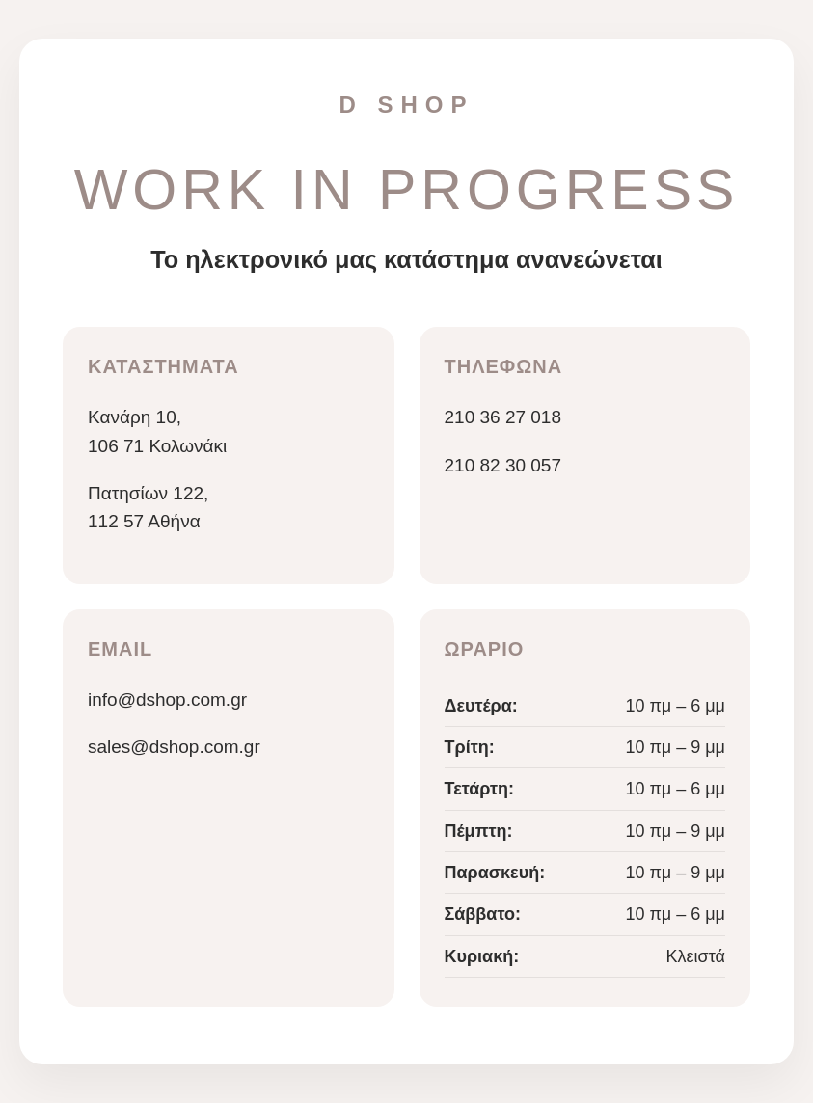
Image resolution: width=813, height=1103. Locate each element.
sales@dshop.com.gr (174, 747)
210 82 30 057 (503, 465)
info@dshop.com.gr (167, 699)
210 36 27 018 (503, 417)
